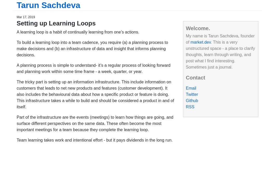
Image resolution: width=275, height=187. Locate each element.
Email (191, 88)
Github (192, 100)
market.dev (201, 42)
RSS (190, 107)
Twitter (192, 94)
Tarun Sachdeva (48, 5)
